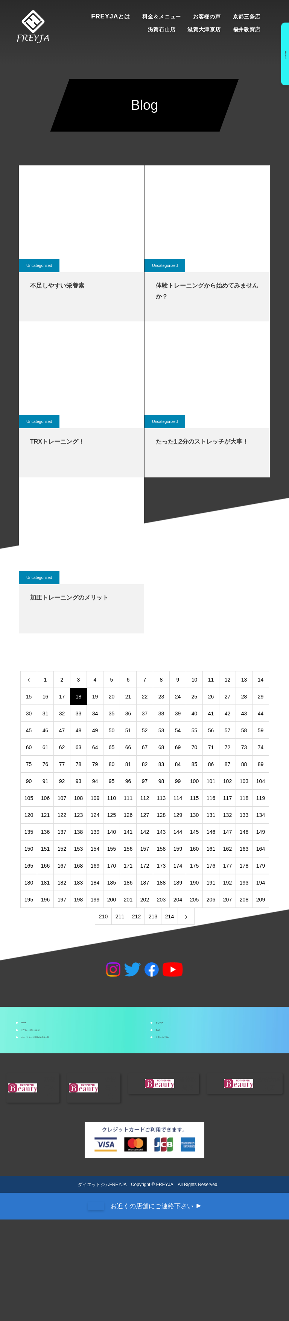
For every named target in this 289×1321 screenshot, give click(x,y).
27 (228, 697)
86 (211, 764)
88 (244, 764)
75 (29, 764)
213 (153, 916)
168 (78, 866)
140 (111, 832)
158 (161, 849)
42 (228, 713)
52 (145, 730)
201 (128, 900)
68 (161, 747)
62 (62, 747)
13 (244, 680)
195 (28, 900)
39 (178, 713)
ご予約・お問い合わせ (59, 1055)
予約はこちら (281, 54)
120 (28, 815)
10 (195, 680)
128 (161, 815)
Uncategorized (40, 265)
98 (161, 781)
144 (177, 832)
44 (261, 713)
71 (211, 747)
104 (260, 781)
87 (228, 764)
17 (62, 697)
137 (62, 832)
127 (144, 815)
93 (79, 781)
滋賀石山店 (162, 29)
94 (95, 781)
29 (261, 697)
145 (194, 832)
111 (128, 798)
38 (161, 713)
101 (211, 781)
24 (178, 697)
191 (211, 883)
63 (79, 747)
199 (95, 900)
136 (45, 832)
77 (62, 764)
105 (28, 798)
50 (112, 730)
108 (78, 798)
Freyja (110, 16)
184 (95, 883)
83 (161, 764)
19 (95, 697)
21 (128, 697)
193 (244, 883)
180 (28, 883)
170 (111, 866)
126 (128, 815)
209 (260, 900)
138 (78, 832)
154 (95, 849)
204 (177, 900)
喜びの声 (176, 1031)
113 (161, 798)
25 (195, 697)
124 (95, 815)
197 (62, 900)
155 (111, 849)
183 (78, 883)
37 (145, 713)
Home (37, 1031)
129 (177, 815)
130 (194, 815)
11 (211, 680)
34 (95, 713)
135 (28, 832)
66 (128, 747)
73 (244, 747)
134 (260, 815)
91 (46, 781)
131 (211, 815)
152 (62, 849)
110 (111, 798)
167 (62, 866)
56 (211, 730)
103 (244, 781)
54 (178, 730)
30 (29, 713)
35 (112, 713)
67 (145, 747)
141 (128, 832)
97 (145, 781)
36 (128, 713)
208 (244, 900)
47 (62, 730)
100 (194, 781)
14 (261, 680)
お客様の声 (207, 17)
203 (161, 900)
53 (161, 730)
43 (244, 713)
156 (128, 849)
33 (79, 713)
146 (211, 832)
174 (177, 866)
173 (161, 866)
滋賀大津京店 (204, 29)
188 (161, 883)
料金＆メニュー (161, 17)
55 (195, 730)
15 (29, 697)
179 (260, 866)
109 (95, 798)
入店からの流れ (185, 1079)
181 (45, 883)
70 (195, 747)
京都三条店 (247, 17)
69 (178, 747)
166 (45, 866)
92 (62, 781)
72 (228, 747)
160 (194, 849)
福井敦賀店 (247, 29)
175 (194, 866)
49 (95, 730)
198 (78, 900)
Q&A (170, 1055)
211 (120, 916)
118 (244, 798)
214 (169, 916)
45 (29, 730)
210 (103, 916)
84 (178, 764)
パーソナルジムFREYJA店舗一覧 (74, 1079)
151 (45, 849)
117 (227, 798)
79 (95, 764)
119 (260, 798)
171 (128, 866)
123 (78, 815)
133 (244, 815)
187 (144, 883)
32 (62, 713)
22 (145, 697)
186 (128, 883)
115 (194, 798)
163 (244, 849)
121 (45, 815)
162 (227, 849)
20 (112, 697)
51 (128, 730)
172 (144, 866)
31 (46, 713)
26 (211, 697)
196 (45, 900)
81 (128, 764)
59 (261, 730)
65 (112, 747)
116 (211, 798)
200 (111, 900)
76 (46, 764)
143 (161, 832)
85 (195, 764)
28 (244, 697)
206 (211, 900)
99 (178, 781)
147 (227, 832)
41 (211, 713)
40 (195, 713)
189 (177, 883)
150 (28, 849)
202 (144, 900)
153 (78, 849)
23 (161, 697)
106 (45, 798)
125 (111, 815)
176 (211, 866)
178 (244, 866)
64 (95, 747)
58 (244, 730)
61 (46, 747)
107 (62, 798)
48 (79, 730)
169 (95, 866)
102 (227, 781)
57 (228, 730)
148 (244, 832)
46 (46, 730)
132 (227, 815)
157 (144, 849)
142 (144, 832)
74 (261, 747)
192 (227, 883)
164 (260, 849)
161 (211, 849)
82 (145, 764)
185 (111, 883)
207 (227, 900)
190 (194, 883)
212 (136, 916)
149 (260, 832)
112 (144, 798)
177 (227, 866)
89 (261, 764)
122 (62, 815)
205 (194, 900)
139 (95, 832)
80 (112, 764)
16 (46, 697)
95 (112, 781)
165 (28, 866)
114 (177, 798)
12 (228, 680)
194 (260, 883)
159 (177, 849)
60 (29, 747)
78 (79, 764)
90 (29, 781)
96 (128, 781)
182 (62, 883)
